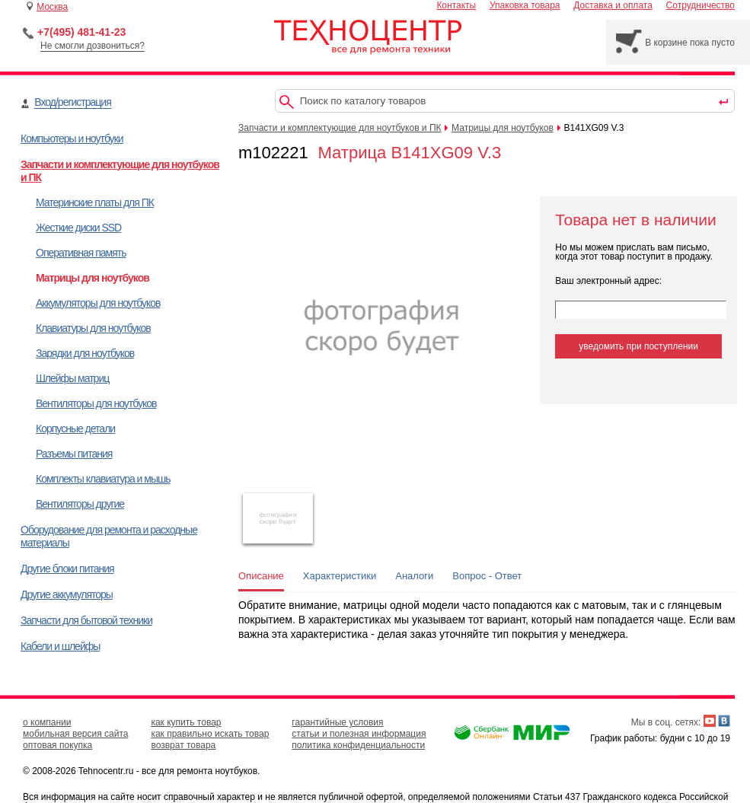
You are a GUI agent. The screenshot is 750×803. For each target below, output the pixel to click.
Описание (261, 576)
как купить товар (186, 722)
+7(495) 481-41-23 (81, 32)
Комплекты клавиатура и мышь (103, 479)
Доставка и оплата (613, 5)
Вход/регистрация (72, 102)
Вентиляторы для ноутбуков (96, 403)
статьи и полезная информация (359, 733)
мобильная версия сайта (75, 733)
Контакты (456, 5)
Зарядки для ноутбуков (85, 353)
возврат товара (183, 745)
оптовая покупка (57, 745)
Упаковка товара (525, 5)
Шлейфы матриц (72, 378)
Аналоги (414, 576)
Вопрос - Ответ (487, 576)
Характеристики (339, 576)
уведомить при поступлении (638, 346)
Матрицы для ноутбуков (92, 278)
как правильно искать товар (210, 733)
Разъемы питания (74, 454)
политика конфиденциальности (358, 745)
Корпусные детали (75, 428)
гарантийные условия (337, 722)
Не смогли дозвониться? (92, 45)
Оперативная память (81, 253)
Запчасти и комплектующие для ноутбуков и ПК (340, 128)
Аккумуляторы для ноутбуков (98, 303)
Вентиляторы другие (80, 504)
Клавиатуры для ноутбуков (93, 328)
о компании (47, 722)
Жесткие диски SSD (78, 227)
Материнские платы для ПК (95, 202)
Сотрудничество (700, 5)
